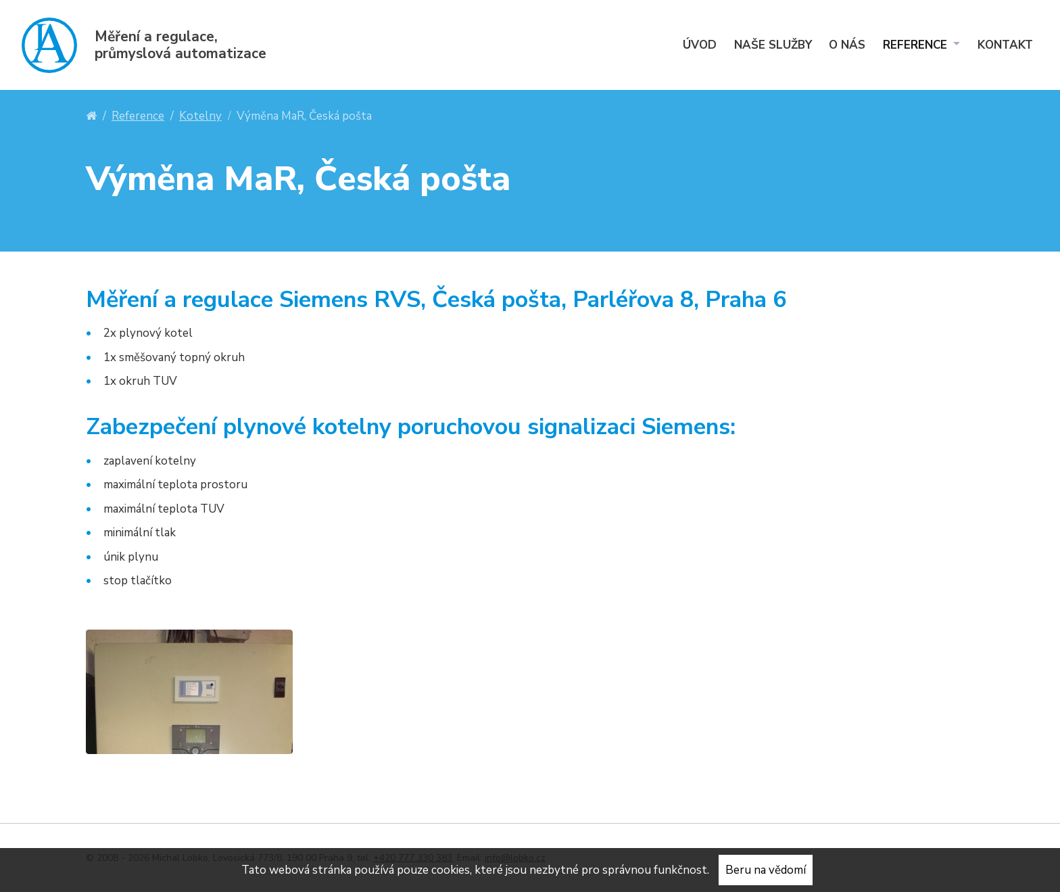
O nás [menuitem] (847, 45)
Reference (138, 116)
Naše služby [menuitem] (773, 45)
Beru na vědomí (765, 870)
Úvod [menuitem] (700, 45)
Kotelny (200, 116)
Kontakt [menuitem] (1005, 45)
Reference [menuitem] (916, 45)
